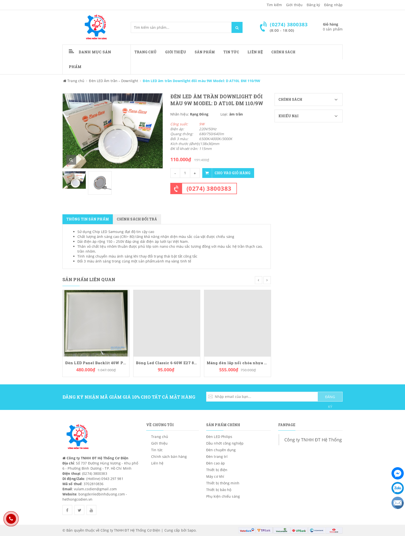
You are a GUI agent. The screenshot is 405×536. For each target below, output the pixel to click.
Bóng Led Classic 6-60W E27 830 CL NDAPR (167, 362)
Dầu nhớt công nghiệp (225, 443)
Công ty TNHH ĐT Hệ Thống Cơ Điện (322, 440)
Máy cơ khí (215, 476)
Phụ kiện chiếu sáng (223, 496)
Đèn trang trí (217, 456)
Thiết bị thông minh (222, 483)
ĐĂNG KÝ (330, 398)
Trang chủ (145, 52)
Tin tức (231, 52)
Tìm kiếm (274, 4)
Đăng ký (313, 4)
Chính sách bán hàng (169, 456)
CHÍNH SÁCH (283, 52)
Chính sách (310, 99)
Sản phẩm (205, 52)
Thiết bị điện (216, 469)
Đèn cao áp (215, 463)
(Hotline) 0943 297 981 (104, 478)
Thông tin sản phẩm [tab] (87, 219)
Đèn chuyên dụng (221, 450)
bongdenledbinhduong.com (101, 494)
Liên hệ (255, 52)
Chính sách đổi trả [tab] (137, 219)
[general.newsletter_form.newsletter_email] (274, 397)
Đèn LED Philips (219, 436)
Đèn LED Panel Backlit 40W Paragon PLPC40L (96, 362)
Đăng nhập (333, 4)
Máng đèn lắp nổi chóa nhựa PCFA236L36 (237, 362)
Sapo (192, 530)
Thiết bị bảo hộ (218, 489)
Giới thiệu (294, 4)
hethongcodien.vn (77, 499)
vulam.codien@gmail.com (95, 489)
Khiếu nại (310, 116)
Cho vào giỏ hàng (226, 173)
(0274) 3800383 (209, 188)
